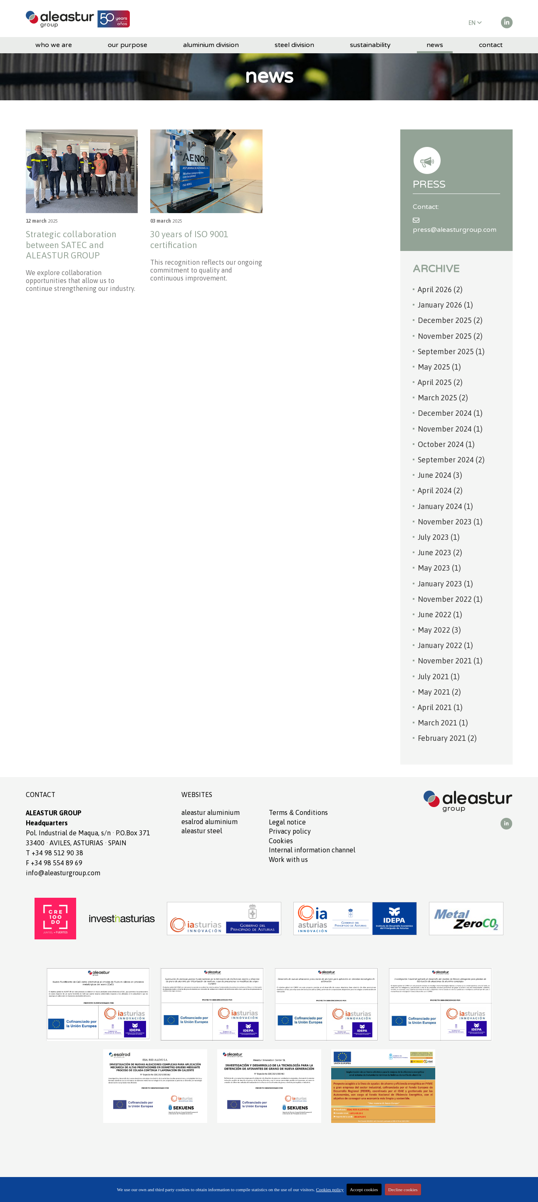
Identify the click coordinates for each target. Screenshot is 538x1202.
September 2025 (451, 351)
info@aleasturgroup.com (63, 873)
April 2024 (440, 490)
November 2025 (450, 336)
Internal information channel (312, 850)
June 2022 (440, 614)
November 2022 (450, 599)
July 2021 (439, 676)
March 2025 (443, 397)
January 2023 (445, 583)
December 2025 (450, 320)
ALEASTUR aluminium (210, 812)
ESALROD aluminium (209, 821)
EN (475, 23)
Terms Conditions (298, 812)
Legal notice (287, 822)
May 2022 (439, 630)
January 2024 (445, 506)
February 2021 (447, 738)
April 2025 (440, 382)
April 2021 (440, 707)
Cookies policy (330, 1189)
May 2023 (439, 568)
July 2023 (439, 537)
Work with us (288, 859)
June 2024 (440, 475)
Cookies (281, 840)
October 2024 (446, 444)
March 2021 (443, 722)
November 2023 (450, 521)
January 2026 (445, 304)
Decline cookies (403, 1189)
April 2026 (440, 289)
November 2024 (450, 429)
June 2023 (440, 552)
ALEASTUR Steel (201, 830)
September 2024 (451, 459)
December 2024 (450, 413)
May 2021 (439, 692)
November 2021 (450, 660)
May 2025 (439, 367)
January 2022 (445, 645)
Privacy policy (290, 831)
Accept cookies (364, 1189)
